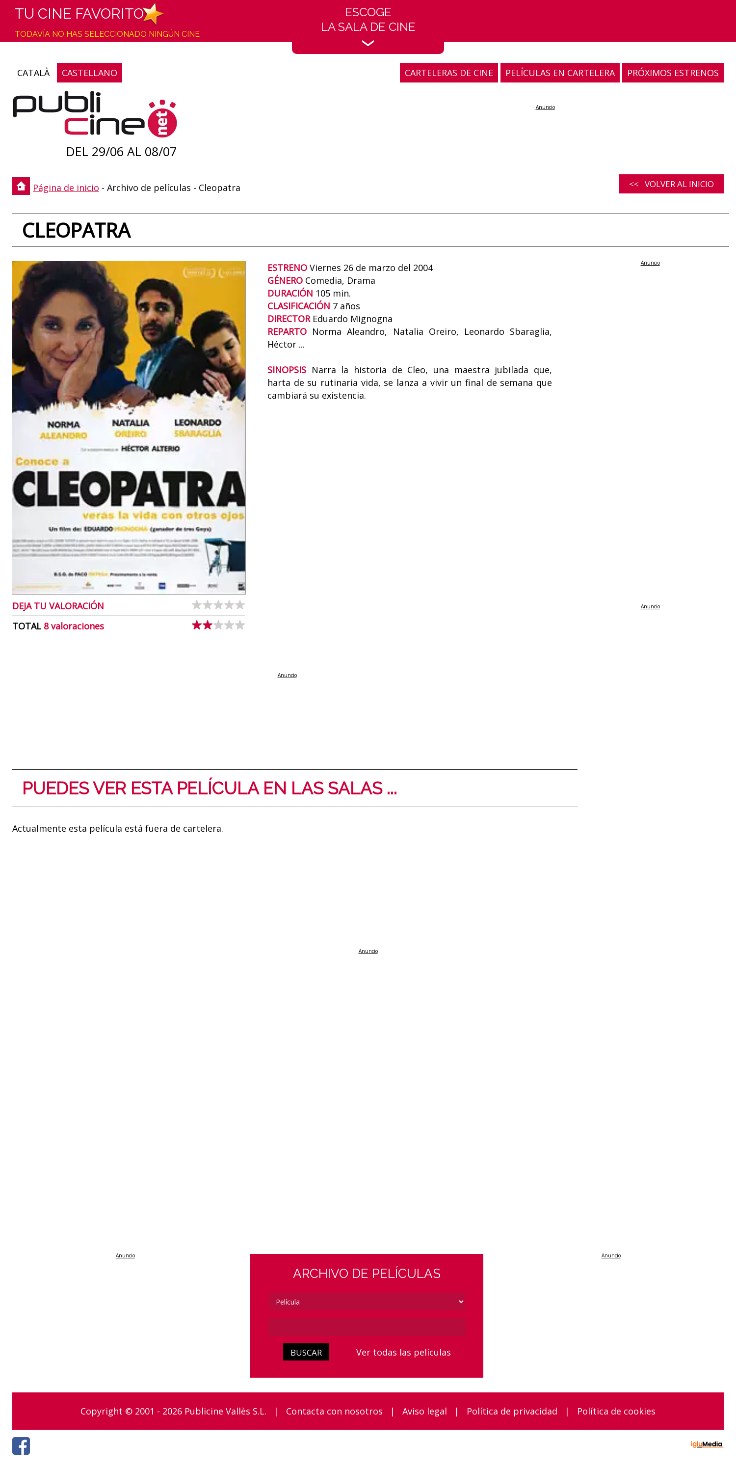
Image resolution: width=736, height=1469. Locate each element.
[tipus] (367, 1301)
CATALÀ (33, 73)
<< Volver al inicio (671, 184)
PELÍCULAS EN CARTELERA (560, 73)
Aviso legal (424, 1411)
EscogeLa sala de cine (368, 26)
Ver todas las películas (403, 1352)
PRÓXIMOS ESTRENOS (673, 73)
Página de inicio (66, 187)
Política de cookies (616, 1411)
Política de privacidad (512, 1411)
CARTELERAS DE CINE (449, 73)
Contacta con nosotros (334, 1411)
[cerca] (367, 1327)
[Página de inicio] (95, 116)
